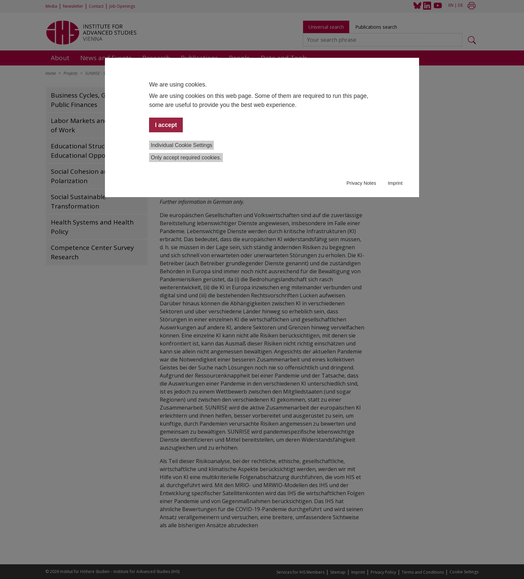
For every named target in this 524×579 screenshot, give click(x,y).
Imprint (395, 183)
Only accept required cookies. (186, 157)
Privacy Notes (361, 183)
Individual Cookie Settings (181, 145)
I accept (166, 125)
